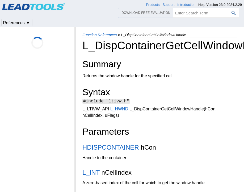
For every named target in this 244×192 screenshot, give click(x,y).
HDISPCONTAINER (110, 148)
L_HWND (119, 109)
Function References (99, 35)
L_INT (91, 173)
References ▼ (16, 23)
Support (168, 5)
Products (152, 5)
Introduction (186, 5)
